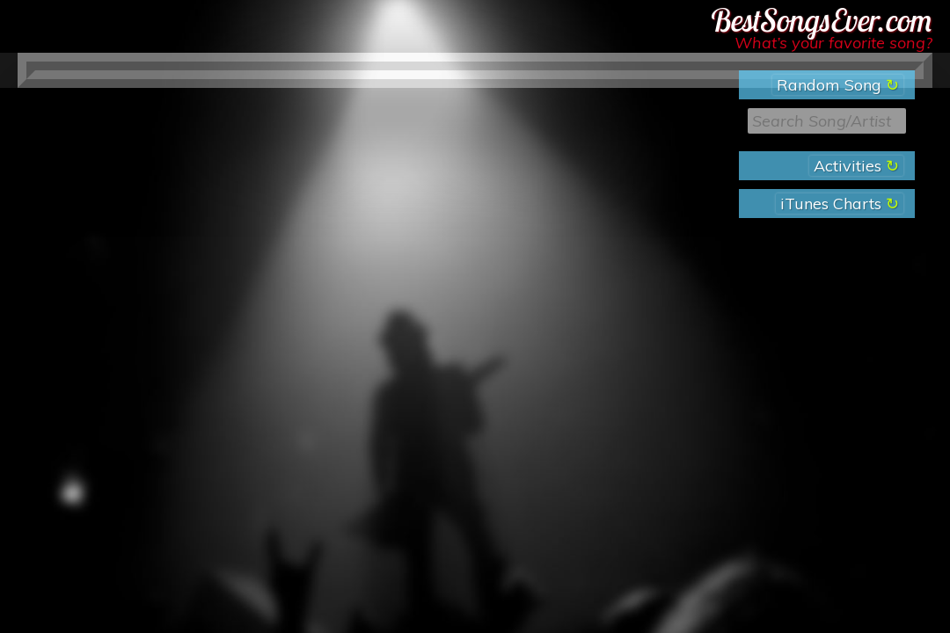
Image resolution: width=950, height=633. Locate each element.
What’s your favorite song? (833, 43)
